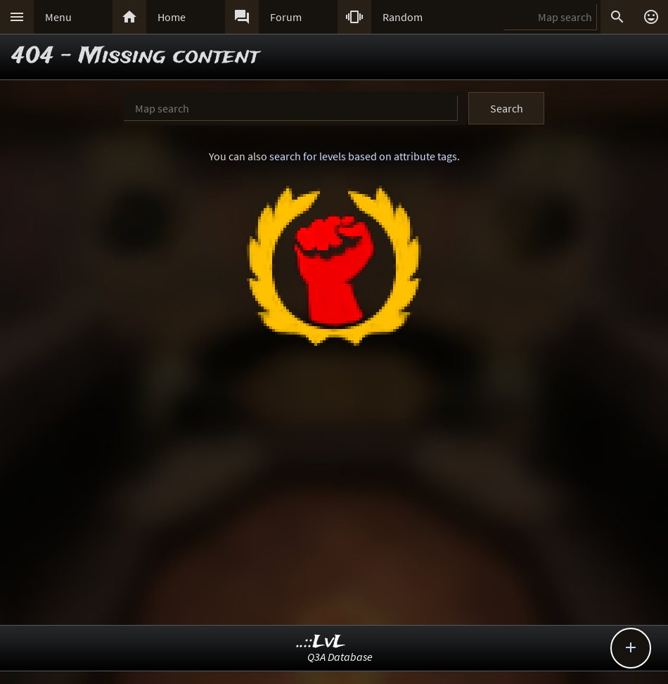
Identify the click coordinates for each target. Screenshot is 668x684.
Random (403, 17)
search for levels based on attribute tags (363, 156)
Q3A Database (340, 657)
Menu (58, 17)
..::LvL (321, 642)
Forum (286, 17)
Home (172, 17)
